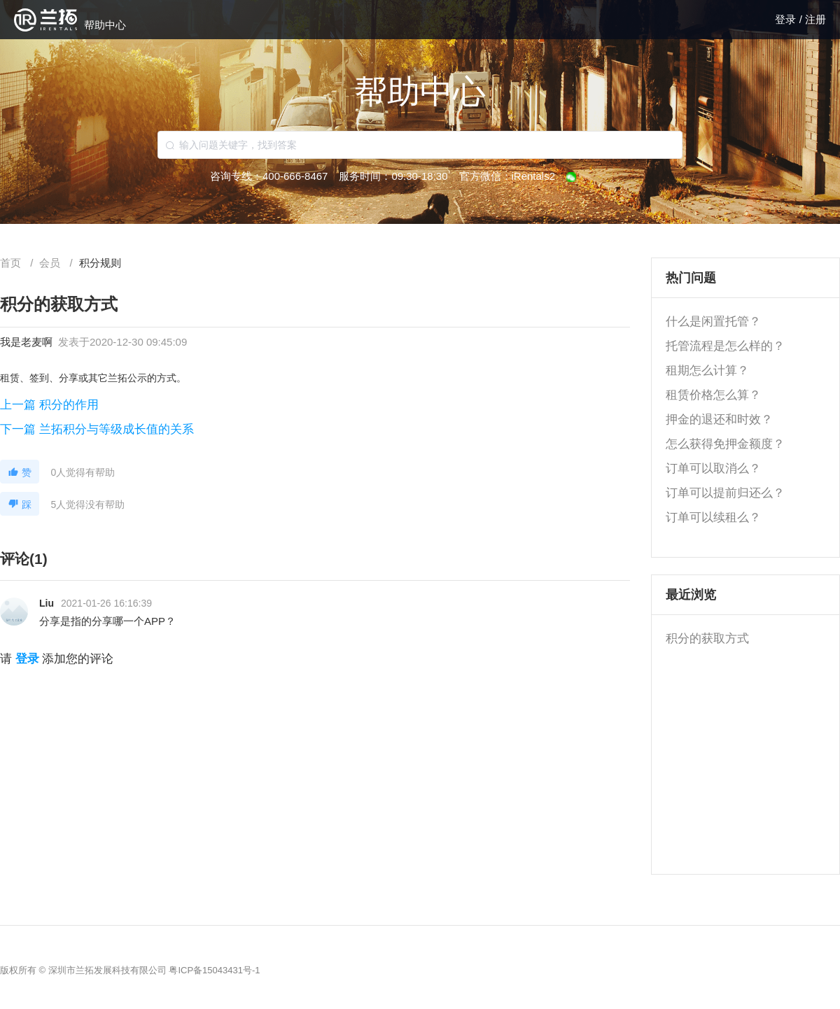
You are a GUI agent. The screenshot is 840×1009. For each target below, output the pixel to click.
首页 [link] (12, 263)
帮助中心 (105, 25)
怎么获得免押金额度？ (725, 444)
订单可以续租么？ (713, 517)
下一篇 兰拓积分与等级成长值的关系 (97, 429)
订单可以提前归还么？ (725, 493)
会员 (51, 263)
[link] (51, 263)
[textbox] (420, 145)
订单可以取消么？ (713, 468)
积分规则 (100, 263)
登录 (787, 19)
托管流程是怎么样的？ (725, 346)
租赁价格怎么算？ (713, 395)
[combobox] (420, 145)
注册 (815, 19)
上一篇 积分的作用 (49, 404)
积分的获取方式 (707, 638)
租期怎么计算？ (707, 370)
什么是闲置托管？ (713, 321)
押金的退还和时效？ (719, 419)
